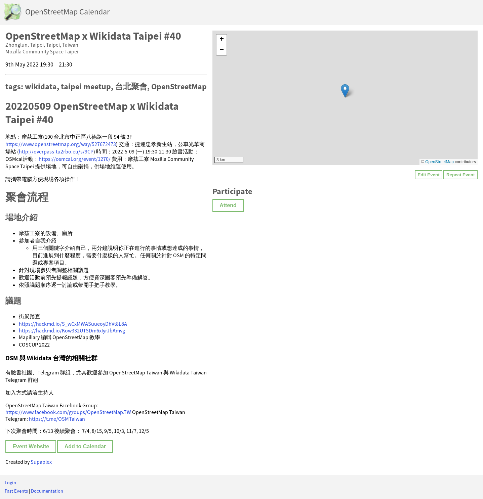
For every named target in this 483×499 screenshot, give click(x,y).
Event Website (30, 446)
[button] (345, 91)
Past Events (16, 491)
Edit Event (428, 174)
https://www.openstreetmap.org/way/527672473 (60, 144)
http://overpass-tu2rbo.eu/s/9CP (56, 151)
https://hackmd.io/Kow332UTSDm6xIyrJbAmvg (72, 330)
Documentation (47, 491)
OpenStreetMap (439, 162)
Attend (228, 205)
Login (10, 483)
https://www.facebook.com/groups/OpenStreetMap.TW (68, 412)
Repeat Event (460, 174)
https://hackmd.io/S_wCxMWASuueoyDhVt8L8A (73, 323)
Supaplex (41, 461)
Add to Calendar (85, 446)
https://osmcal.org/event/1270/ (75, 158)
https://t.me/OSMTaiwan (57, 418)
